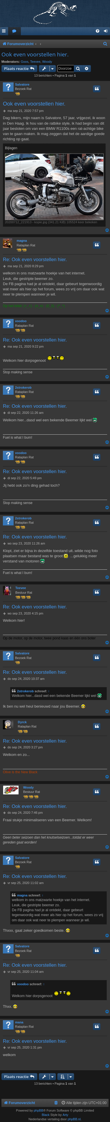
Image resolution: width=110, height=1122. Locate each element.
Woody (47, 61)
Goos (24, 61)
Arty (65, 1115)
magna (21, 240)
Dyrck (22, 722)
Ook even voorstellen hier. (35, 54)
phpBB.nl (74, 1119)
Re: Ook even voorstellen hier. (35, 259)
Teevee (35, 61)
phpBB (38, 1110)
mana (19, 1022)
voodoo (21, 321)
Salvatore (22, 84)
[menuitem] (14, 31)
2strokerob (23, 387)
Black (46, 1115)
